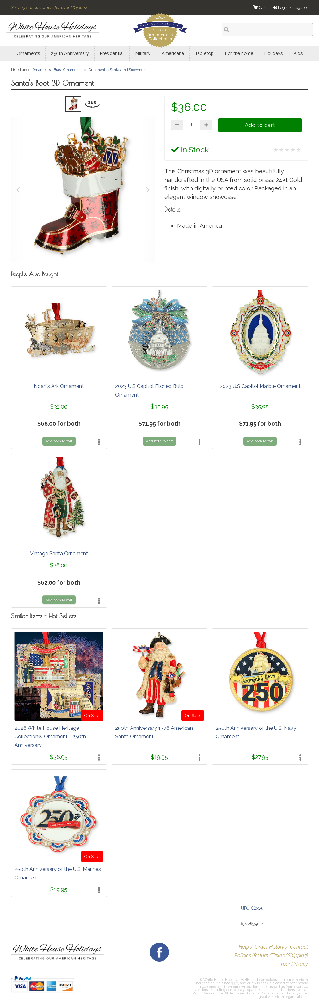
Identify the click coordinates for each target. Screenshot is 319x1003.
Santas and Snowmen (127, 69)
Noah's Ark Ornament (59, 386)
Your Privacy (294, 964)
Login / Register (290, 7)
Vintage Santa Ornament (59, 554)
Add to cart (260, 125)
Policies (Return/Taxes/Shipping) (271, 955)
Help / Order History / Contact (273, 947)
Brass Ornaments (67, 69)
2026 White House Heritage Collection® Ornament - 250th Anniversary (50, 736)
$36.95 (59, 757)
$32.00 (59, 406)
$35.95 (159, 406)
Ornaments (42, 69)
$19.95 (159, 757)
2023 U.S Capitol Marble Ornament (260, 386)
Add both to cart (59, 441)
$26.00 (59, 565)
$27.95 (260, 757)
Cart (260, 7)
